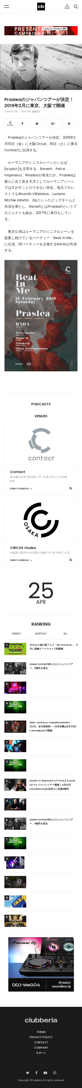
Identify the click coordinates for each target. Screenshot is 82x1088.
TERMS (41, 1032)
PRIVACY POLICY (41, 1037)
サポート (41, 1053)
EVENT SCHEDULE (21, 488)
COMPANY (41, 1047)
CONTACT (41, 1042)
